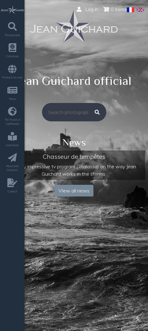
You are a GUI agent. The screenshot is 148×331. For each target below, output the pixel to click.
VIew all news (74, 191)
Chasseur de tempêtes (74, 156)
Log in (87, 9)
